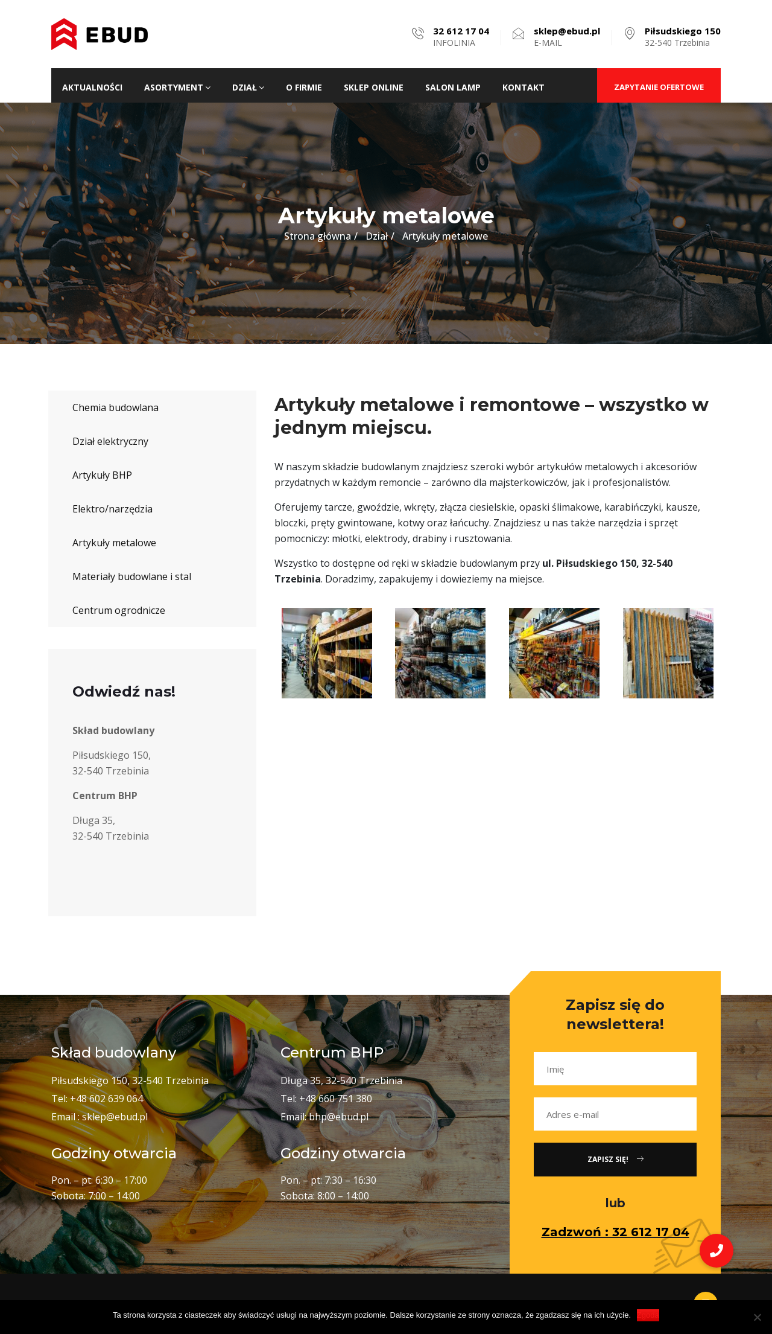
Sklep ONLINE (373, 87)
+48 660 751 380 (335, 1098)
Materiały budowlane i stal (131, 576)
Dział (248, 87)
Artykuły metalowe (114, 542)
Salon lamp (453, 87)
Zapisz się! (615, 1159)
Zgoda (648, 1315)
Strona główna (317, 236)
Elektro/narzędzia (112, 508)
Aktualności (92, 87)
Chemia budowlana (115, 407)
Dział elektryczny (110, 441)
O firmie (304, 87)
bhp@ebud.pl (339, 1116)
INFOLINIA (461, 36)
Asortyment (177, 87)
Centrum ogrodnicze (118, 610)
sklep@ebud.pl (115, 1116)
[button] (716, 1251)
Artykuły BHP (102, 475)
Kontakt (523, 87)
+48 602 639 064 (106, 1098)
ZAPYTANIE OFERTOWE (659, 86)
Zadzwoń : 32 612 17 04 (615, 1232)
